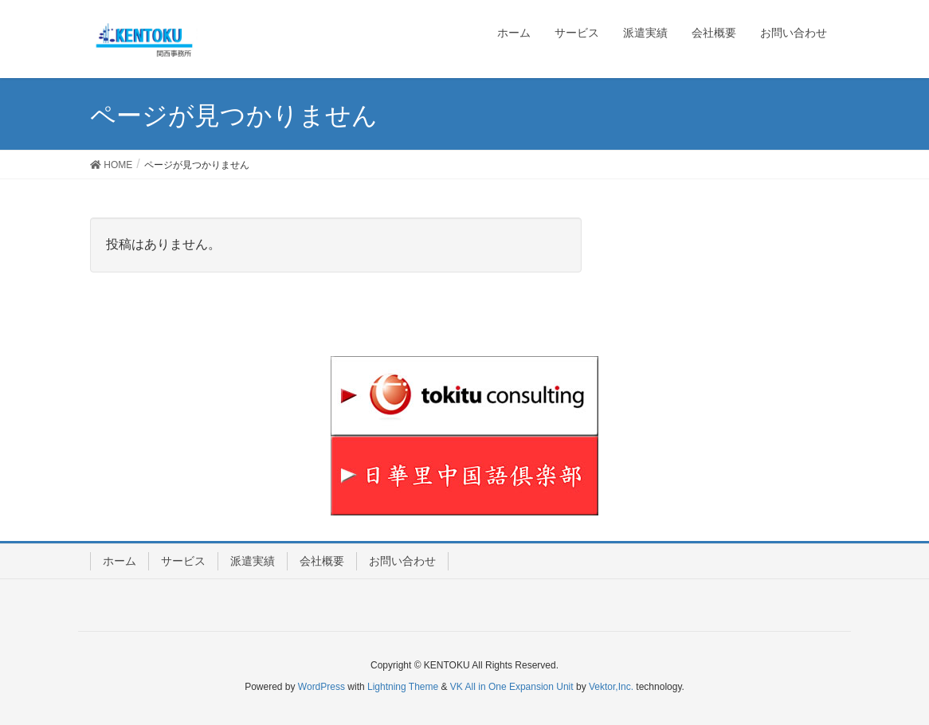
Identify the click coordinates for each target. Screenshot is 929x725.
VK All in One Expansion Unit (512, 686)
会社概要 (322, 561)
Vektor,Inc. (611, 686)
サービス (183, 561)
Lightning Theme (402, 686)
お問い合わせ (402, 561)
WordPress (321, 686)
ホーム (119, 561)
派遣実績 (252, 561)
